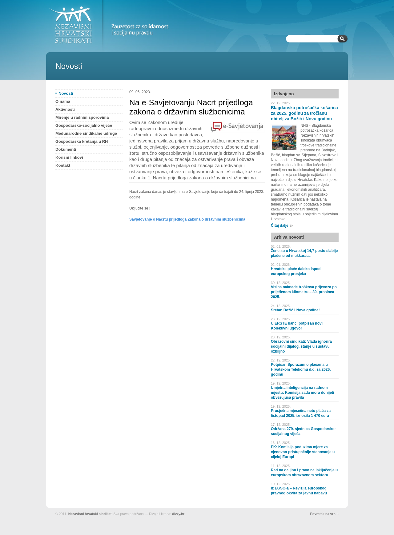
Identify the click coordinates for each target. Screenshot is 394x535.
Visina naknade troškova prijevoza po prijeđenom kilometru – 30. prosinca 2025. (304, 292)
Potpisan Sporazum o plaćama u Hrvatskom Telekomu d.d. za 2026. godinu (301, 369)
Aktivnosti (65, 109)
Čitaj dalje (279, 225)
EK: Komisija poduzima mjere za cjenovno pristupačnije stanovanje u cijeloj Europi (303, 452)
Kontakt (62, 165)
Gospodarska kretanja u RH (81, 141)
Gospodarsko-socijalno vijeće (83, 125)
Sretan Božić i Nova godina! (295, 310)
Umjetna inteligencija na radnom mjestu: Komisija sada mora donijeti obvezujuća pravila (302, 392)
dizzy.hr (178, 514)
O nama (62, 101)
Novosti (65, 93)
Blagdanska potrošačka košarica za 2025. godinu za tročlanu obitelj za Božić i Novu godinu (304, 113)
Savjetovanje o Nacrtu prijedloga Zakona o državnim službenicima (187, 219)
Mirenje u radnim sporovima (82, 117)
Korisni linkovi (69, 157)
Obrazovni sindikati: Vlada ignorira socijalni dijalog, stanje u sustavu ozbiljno (301, 346)
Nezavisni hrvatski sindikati (90, 514)
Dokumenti (65, 149)
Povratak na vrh (323, 514)
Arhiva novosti (289, 237)
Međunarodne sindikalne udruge (86, 133)
